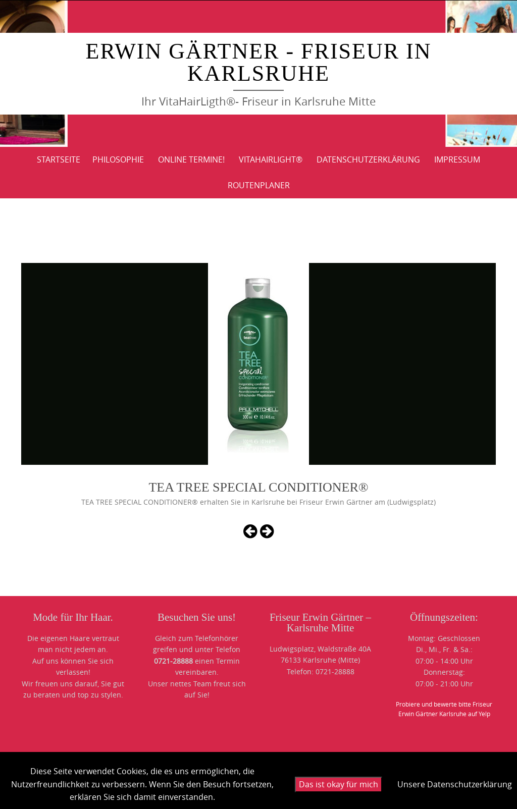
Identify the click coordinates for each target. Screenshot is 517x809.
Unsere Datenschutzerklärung (454, 784)
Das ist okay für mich (338, 784)
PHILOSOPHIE (118, 159)
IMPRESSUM (457, 159)
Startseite (58, 159)
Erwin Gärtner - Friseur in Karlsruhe (259, 62)
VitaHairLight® (270, 159)
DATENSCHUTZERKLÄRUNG (368, 159)
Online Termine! (191, 159)
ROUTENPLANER (259, 185)
